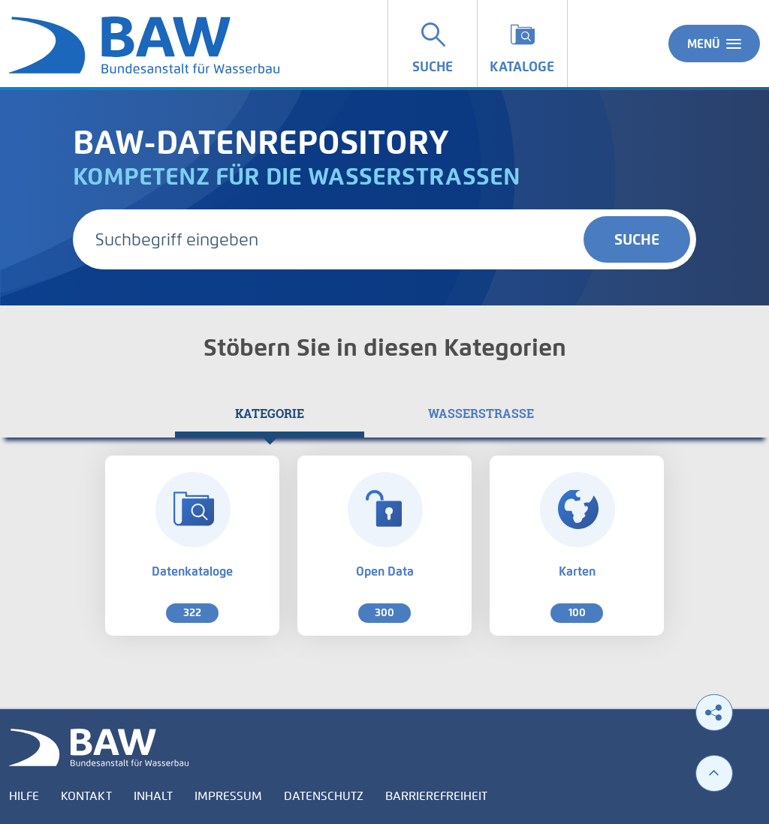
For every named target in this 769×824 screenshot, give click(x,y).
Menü (714, 43)
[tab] (269, 413)
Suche (636, 239)
